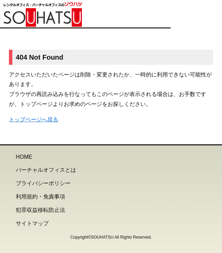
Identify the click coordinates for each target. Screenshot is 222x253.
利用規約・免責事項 (40, 197)
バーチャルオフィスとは (46, 170)
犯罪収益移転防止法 (40, 210)
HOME (24, 157)
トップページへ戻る (33, 119)
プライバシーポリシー (43, 183)
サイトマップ (32, 223)
